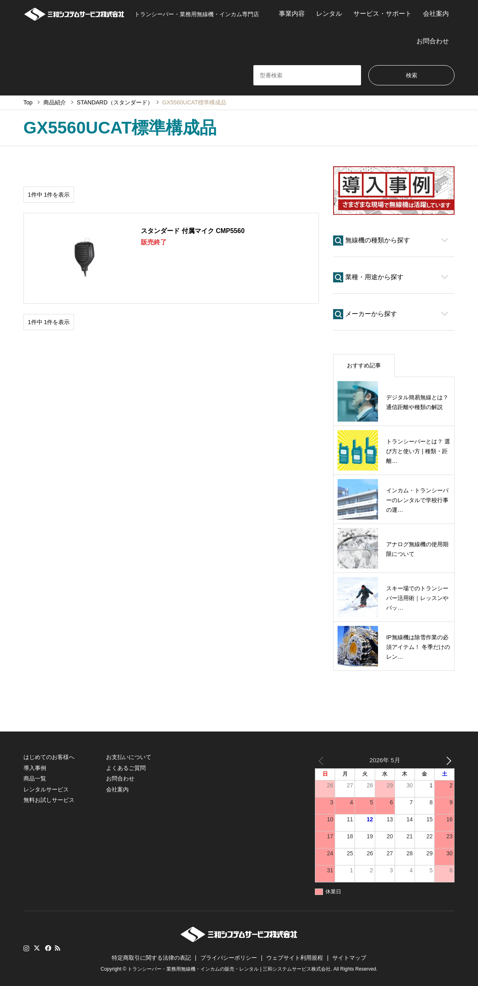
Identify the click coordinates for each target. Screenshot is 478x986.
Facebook (47, 948)
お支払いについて (128, 757)
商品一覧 (34, 778)
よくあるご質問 (126, 768)
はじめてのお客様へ (48, 757)
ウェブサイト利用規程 (294, 957)
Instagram (26, 948)
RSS (57, 948)
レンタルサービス (46, 789)
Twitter (37, 948)
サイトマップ (349, 957)
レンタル (329, 13)
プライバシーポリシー (228, 957)
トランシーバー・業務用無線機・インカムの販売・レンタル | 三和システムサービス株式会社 (229, 969)
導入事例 (34, 768)
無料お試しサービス (48, 800)
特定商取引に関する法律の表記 (151, 957)
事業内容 (292, 13)
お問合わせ (432, 41)
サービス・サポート (382, 13)
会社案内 (436, 13)
